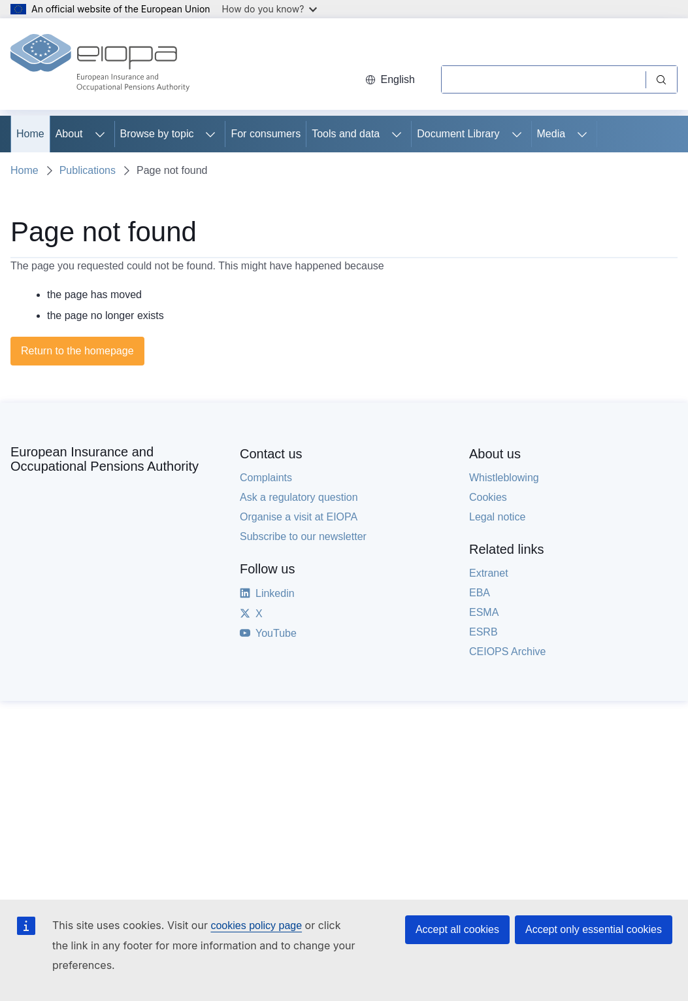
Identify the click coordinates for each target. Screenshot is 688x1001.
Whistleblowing (504, 477)
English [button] (390, 79)
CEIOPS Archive (507, 651)
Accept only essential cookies (593, 929)
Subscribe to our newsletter (303, 536)
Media (551, 133)
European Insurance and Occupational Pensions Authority (104, 459)
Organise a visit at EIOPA (298, 516)
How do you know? (270, 8)
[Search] (543, 79)
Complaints (266, 477)
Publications (87, 170)
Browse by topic (157, 133)
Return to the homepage (77, 350)
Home (30, 133)
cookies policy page (256, 925)
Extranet (488, 573)
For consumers (266, 133)
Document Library (458, 133)
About (69, 133)
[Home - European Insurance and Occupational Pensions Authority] (99, 64)
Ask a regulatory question (299, 497)
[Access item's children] (100, 134)
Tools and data (346, 133)
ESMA (484, 612)
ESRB (483, 631)
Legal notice (497, 516)
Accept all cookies (457, 929)
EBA (479, 592)
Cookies (488, 497)
